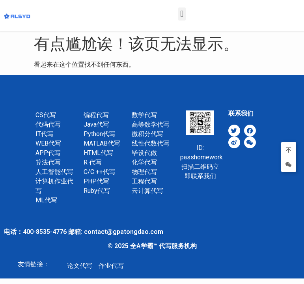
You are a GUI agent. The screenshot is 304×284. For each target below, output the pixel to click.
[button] (182, 14)
